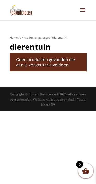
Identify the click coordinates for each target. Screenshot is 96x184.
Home (14, 37)
